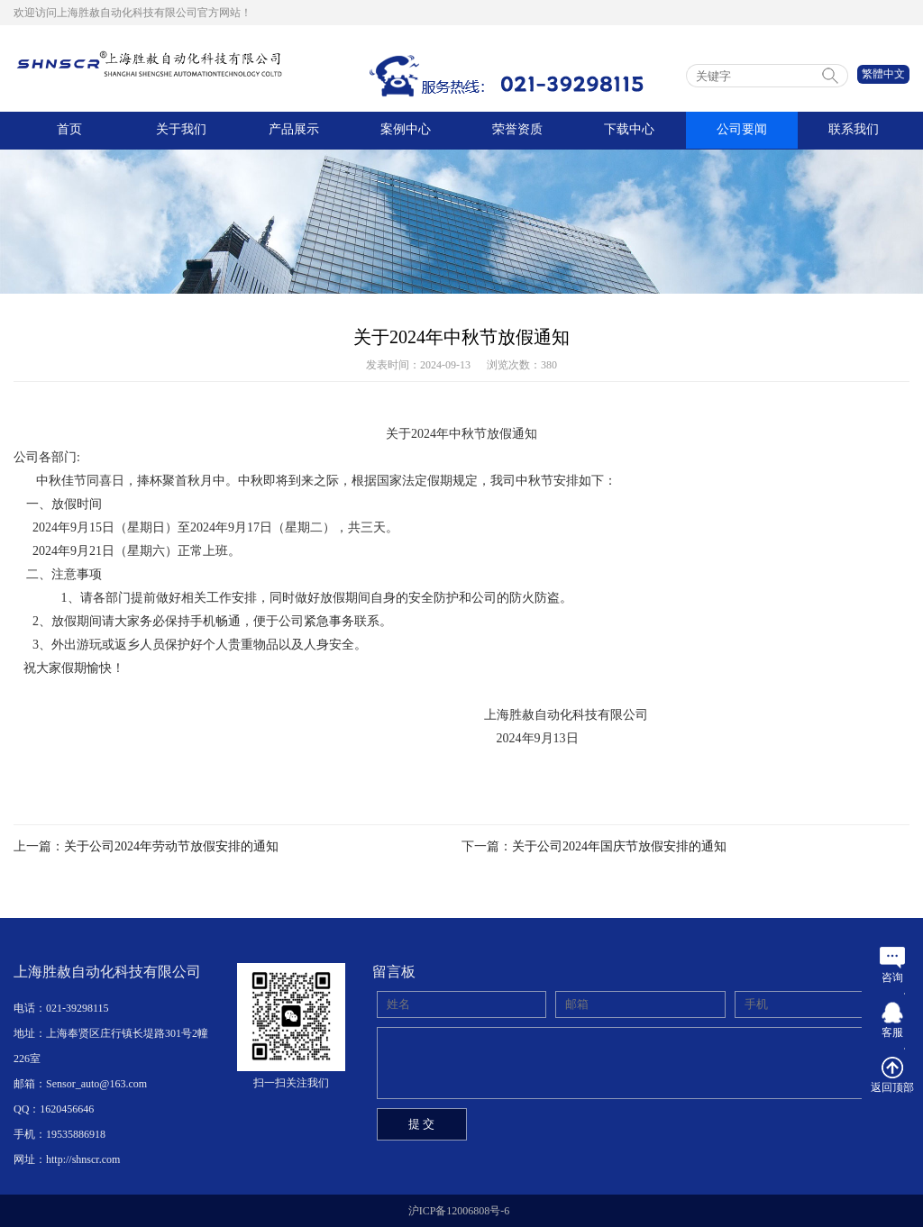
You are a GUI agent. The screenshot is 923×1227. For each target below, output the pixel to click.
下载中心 (629, 130)
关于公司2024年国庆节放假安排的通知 (619, 846)
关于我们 (181, 130)
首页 (69, 130)
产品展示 (294, 130)
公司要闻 (742, 130)
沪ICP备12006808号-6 (459, 1210)
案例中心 (405, 130)
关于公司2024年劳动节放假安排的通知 (171, 846)
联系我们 (853, 130)
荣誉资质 (517, 130)
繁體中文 (883, 74)
